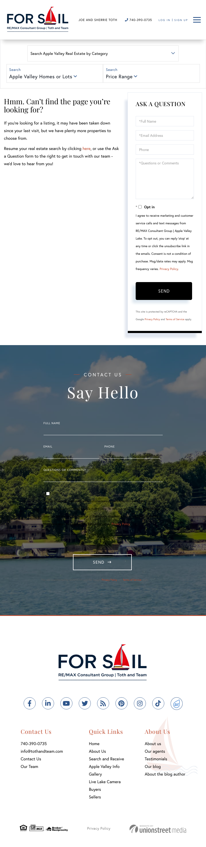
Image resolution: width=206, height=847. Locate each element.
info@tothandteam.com (42, 752)
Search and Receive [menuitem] (106, 759)
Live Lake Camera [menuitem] (105, 782)
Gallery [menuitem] (95, 775)
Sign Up (181, 20)
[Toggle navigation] (197, 20)
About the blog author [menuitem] (165, 775)
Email (48, 447)
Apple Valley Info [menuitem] (104, 767)
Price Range (119, 76)
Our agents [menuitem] (155, 752)
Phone (109, 447)
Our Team (29, 767)
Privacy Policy (169, 269)
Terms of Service (175, 319)
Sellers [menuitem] (95, 798)
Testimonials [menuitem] (156, 759)
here (86, 148)
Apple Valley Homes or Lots (40, 76)
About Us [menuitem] (97, 752)
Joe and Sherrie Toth (97, 20)
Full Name (52, 423)
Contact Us (31, 759)
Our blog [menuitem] (153, 767)
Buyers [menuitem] (95, 790)
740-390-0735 (138, 20)
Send (164, 291)
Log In (164, 20)
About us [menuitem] (153, 744)
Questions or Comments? (65, 470)
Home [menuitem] (94, 744)
